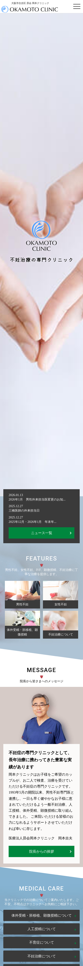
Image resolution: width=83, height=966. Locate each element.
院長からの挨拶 (41, 851)
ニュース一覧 (41, 533)
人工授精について (41, 929)
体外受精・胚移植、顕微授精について (42, 915)
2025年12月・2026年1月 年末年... (32, 522)
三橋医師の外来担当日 (24, 510)
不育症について (41, 942)
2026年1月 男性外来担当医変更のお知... (37, 499)
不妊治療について (41, 956)
